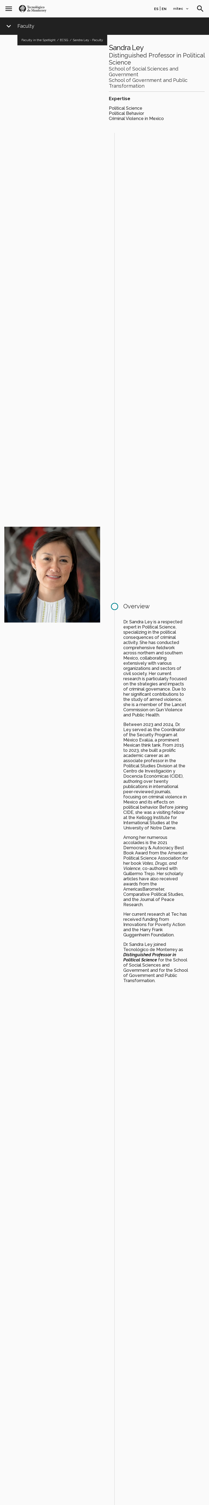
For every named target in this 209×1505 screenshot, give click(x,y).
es (156, 9)
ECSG (64, 40)
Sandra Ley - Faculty (88, 40)
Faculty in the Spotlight (38, 40)
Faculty (25, 26)
